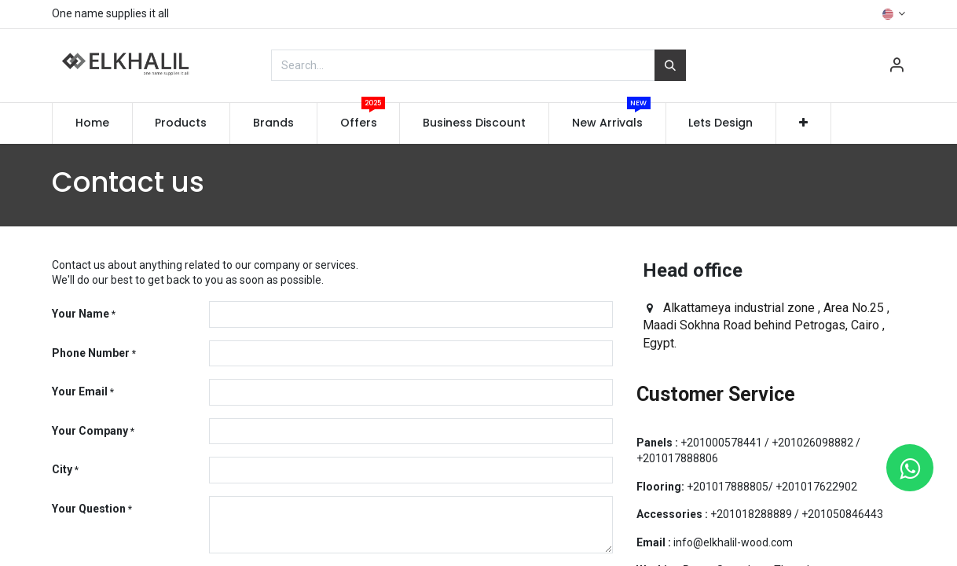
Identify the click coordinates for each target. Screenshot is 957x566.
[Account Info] (896, 67)
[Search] (670, 65)
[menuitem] (92, 123)
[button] (803, 123)
